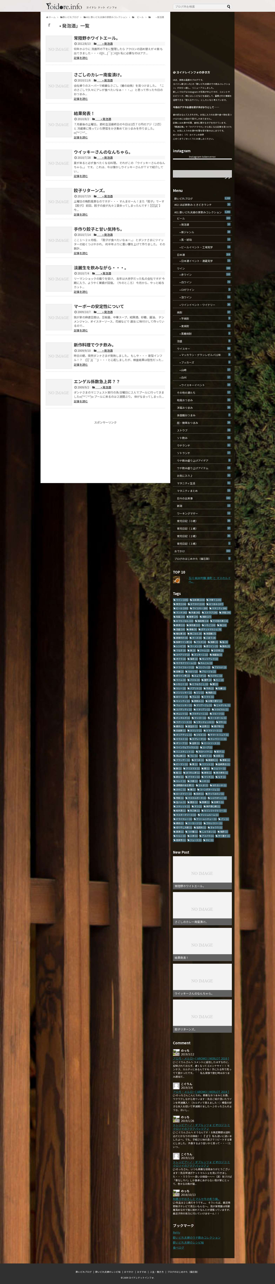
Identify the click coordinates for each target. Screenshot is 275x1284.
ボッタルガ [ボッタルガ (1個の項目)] (183, 717)
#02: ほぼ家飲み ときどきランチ (202, 205)
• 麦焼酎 (202, 326)
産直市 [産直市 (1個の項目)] (181, 839)
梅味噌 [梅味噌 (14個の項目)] (203, 620)
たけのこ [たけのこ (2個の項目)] (216, 675)
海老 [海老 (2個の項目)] (193, 658)
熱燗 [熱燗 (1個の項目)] (205, 802)
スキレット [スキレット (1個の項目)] (183, 806)
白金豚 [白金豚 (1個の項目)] (181, 730)
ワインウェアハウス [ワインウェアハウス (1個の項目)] (187, 747)
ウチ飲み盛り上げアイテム (202, 468)
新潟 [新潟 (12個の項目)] (180, 625)
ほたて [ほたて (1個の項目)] (207, 755)
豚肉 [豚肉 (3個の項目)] (226, 646)
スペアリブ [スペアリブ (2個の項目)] (183, 654)
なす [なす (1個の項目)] (222, 776)
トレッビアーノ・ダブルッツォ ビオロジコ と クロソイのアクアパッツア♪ (201, 1127)
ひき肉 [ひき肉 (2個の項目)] (218, 650)
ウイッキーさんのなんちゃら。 (103, 152)
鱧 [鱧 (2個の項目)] (215, 684)
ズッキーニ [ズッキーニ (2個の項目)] (201, 654)
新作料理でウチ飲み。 (95, 345)
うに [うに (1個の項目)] (193, 755)
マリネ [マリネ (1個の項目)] (209, 776)
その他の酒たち (202, 392)
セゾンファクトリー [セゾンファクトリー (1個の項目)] (215, 810)
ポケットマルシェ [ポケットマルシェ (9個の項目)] (211, 629)
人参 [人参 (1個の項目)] (193, 835)
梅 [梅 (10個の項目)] (223, 625)
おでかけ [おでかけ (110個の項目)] (197, 603)
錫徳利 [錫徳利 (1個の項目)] (213, 759)
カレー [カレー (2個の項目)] (181, 688)
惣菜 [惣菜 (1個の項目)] (179, 797)
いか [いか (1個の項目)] (205, 780)
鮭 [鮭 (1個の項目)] (178, 772)
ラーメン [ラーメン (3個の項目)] (196, 646)
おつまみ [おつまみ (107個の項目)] (216, 603)
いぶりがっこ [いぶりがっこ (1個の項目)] (218, 797)
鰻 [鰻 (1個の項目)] (206, 768)
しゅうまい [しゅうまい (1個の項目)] (209, 831)
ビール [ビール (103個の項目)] (182, 608)
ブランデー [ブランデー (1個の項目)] (183, 759)
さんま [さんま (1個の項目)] (203, 785)
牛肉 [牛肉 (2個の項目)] (210, 688)
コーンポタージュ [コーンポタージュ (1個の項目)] (210, 789)
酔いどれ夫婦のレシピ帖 (188, 1242)
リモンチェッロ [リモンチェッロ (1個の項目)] (205, 721)
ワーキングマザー (202, 513)
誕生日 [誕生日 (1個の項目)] (192, 726)
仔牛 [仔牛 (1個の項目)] (222, 721)
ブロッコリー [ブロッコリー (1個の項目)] (214, 823)
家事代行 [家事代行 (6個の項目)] (182, 637)
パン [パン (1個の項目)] (225, 818)
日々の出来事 (202, 498)
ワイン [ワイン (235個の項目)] (182, 599)
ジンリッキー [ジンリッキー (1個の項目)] (184, 692)
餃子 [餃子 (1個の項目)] (220, 751)
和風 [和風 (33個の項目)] (180, 616)
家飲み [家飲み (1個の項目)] (199, 700)
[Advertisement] (105, 448)
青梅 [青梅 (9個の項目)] (193, 629)
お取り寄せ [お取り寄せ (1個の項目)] (215, 700)
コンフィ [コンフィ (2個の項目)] (204, 667)
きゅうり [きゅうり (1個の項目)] (216, 827)
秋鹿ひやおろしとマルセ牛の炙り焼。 (197, 1199)
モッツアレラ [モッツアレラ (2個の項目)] (210, 658)
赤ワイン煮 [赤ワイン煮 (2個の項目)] (183, 675)
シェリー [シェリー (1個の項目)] (220, 768)
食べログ (178, 1247)
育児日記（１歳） (202, 528)
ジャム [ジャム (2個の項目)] (204, 650)
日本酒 (202, 255)
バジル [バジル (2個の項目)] (195, 679)
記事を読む (81, 58)
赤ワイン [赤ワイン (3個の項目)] (212, 646)
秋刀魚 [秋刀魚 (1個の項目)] (195, 810)
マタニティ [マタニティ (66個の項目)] (219, 608)
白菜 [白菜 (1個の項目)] (219, 755)
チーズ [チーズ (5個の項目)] (197, 637)
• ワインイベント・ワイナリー (202, 305)
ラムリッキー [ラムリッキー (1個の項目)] (184, 705)
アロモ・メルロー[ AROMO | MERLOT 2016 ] (201, 1058)
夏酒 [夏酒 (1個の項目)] (179, 831)
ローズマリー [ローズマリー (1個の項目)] (184, 793)
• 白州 (202, 377)
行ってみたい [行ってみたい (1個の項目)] (216, 793)
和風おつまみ (202, 400)
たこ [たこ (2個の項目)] (219, 679)
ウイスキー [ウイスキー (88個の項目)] (200, 608)
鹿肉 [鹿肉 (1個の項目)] (179, 726)
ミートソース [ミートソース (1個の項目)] (212, 743)
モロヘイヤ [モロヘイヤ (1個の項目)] (205, 751)
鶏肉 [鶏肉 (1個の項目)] (179, 823)
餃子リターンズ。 (90, 190)
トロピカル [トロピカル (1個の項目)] (221, 709)
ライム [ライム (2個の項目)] (181, 679)
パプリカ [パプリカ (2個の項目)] (196, 688)
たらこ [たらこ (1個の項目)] (181, 835)
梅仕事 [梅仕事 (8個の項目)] (181, 633)
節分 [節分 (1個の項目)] (179, 776)
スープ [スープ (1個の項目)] (207, 747)
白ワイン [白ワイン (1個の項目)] (182, 696)
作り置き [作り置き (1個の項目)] (224, 835)
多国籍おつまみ (202, 415)
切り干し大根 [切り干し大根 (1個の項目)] (184, 827)
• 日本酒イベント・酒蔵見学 (202, 261)
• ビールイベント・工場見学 (202, 247)
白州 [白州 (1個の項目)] (200, 793)
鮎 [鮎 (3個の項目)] (225, 641)
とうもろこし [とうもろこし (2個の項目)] (200, 684)
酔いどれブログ (202, 198)
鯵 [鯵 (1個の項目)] (178, 768)
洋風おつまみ (202, 408)
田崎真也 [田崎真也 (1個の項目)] (224, 764)
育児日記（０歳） (202, 521)
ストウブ (202, 430)
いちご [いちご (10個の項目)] (209, 625)
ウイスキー (202, 349)
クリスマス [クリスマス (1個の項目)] (193, 768)
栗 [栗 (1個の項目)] (194, 764)
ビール (202, 218)
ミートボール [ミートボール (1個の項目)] (218, 717)
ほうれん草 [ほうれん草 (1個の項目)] (193, 772)
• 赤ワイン (202, 274)
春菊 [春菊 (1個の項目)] (226, 759)
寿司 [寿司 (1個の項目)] (208, 772)
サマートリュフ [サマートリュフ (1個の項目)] (219, 734)
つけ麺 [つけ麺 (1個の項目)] (192, 831)
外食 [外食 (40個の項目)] (195, 612)
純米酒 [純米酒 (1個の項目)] (181, 810)
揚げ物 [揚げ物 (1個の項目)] (218, 726)
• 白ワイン (202, 282)
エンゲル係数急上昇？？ (97, 381)
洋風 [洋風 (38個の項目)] (226, 612)
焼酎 (202, 312)
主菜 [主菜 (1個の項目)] (195, 743)
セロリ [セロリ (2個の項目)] (192, 671)
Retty (176, 1232)
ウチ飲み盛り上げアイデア (202, 460)
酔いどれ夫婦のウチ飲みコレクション (197, 1237)
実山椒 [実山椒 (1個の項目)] (181, 755)
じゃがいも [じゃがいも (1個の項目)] (223, 705)
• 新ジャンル (202, 232)
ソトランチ (202, 453)
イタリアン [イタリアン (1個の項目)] (203, 709)
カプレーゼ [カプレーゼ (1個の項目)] (199, 738)
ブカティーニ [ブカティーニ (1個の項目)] (200, 713)
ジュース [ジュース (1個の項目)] (195, 839)
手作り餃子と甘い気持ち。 (99, 229)
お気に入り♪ (202, 475)
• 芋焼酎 (202, 318)
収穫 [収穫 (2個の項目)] (179, 671)
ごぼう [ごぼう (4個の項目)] (211, 637)
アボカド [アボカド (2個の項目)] (220, 667)
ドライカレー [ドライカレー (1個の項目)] (184, 818)
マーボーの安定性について (99, 306)
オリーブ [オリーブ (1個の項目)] (181, 743)
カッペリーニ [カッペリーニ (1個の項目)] (218, 738)
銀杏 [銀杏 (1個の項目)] (193, 802)
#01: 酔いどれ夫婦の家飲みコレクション (202, 212)
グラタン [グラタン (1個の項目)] (194, 776)
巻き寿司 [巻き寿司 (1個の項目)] (222, 772)
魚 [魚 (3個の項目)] (192, 650)
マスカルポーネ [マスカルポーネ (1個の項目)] (197, 797)
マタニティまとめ (202, 491)
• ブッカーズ (202, 362)
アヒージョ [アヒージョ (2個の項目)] (209, 671)
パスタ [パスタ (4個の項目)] (201, 641)
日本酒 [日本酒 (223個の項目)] (198, 599)
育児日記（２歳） (202, 536)
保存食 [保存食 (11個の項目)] (194, 625)
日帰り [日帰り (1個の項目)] (218, 802)
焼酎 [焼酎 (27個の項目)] (206, 616)
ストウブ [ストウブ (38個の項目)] (210, 612)
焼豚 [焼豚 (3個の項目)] (214, 641)
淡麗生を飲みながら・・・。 (101, 267)
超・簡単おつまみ (202, 423)
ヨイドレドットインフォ (141, 1277)
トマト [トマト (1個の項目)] (209, 696)
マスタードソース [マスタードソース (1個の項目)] (186, 814)
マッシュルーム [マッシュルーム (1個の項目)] (209, 814)
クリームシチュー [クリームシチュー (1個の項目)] (206, 818)
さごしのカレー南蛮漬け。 (99, 74)
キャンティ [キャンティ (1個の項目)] (183, 700)
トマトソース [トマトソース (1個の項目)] (214, 730)
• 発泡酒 (105, 43)
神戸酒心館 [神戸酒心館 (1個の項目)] (213, 806)
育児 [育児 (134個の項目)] (181, 603)
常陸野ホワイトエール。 (97, 38)
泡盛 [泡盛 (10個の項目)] (180, 629)
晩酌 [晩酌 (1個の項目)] (212, 692)
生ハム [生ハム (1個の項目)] (181, 802)
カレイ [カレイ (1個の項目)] (181, 780)
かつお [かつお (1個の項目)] (199, 759)
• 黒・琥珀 (202, 239)
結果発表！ (84, 113)
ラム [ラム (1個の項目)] (196, 696)
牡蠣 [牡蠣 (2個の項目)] (222, 688)
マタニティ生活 (202, 483)
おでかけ (202, 551)
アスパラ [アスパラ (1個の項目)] (208, 835)
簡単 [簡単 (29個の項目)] (193, 616)
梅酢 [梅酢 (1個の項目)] (224, 831)
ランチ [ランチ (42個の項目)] (181, 612)
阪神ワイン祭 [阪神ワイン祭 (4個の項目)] (184, 641)
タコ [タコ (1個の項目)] (198, 806)
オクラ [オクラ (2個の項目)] (181, 658)
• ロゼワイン (202, 289)
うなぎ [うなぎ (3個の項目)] (181, 650)
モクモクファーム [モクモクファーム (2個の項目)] (186, 662)
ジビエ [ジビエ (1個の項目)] (201, 734)
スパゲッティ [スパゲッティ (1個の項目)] (184, 709)
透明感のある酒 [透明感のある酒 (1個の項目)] (185, 785)
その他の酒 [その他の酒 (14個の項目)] (220, 620)
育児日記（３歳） (202, 543)
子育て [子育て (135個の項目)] (215, 599)
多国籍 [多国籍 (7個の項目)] (211, 633)
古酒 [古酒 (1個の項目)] (205, 726)
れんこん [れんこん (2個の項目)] (206, 662)
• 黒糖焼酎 (202, 333)
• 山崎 (202, 370)
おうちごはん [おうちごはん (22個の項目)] (184, 620)
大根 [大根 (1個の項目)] (193, 780)
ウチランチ (202, 445)
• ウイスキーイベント (202, 385)
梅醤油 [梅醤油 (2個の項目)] (217, 654)
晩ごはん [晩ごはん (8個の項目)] (196, 633)
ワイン (202, 268)
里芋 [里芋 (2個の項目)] (208, 679)
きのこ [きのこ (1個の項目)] (181, 789)
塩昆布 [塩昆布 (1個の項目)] (201, 827)
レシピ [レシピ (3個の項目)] (181, 646)
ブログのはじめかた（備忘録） (202, 559)
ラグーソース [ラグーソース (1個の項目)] (184, 721)
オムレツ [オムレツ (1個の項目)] (182, 713)
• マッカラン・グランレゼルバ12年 (202, 355)
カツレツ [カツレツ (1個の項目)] (196, 730)
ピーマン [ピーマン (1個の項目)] (182, 764)
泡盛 (202, 341)
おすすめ (141, 1271)
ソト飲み (202, 438)
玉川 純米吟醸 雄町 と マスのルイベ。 (210, 580)
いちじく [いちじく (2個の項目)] (182, 684)
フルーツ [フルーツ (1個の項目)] (218, 713)
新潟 (202, 506)
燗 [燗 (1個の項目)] (192, 789)
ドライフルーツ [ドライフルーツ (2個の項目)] (185, 667)
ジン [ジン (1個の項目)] (200, 692)
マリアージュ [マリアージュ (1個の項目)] (204, 705)
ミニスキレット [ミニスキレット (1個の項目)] (185, 751)
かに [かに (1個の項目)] (209, 839)
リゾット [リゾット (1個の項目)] (208, 764)
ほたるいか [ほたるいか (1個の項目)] (219, 785)
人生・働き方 (157, 1271)
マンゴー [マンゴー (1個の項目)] (200, 717)
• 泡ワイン (202, 297)
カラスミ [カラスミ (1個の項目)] (182, 738)
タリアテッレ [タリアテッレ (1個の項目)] (184, 734)
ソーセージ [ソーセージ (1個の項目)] (195, 823)
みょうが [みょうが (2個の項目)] (200, 675)
